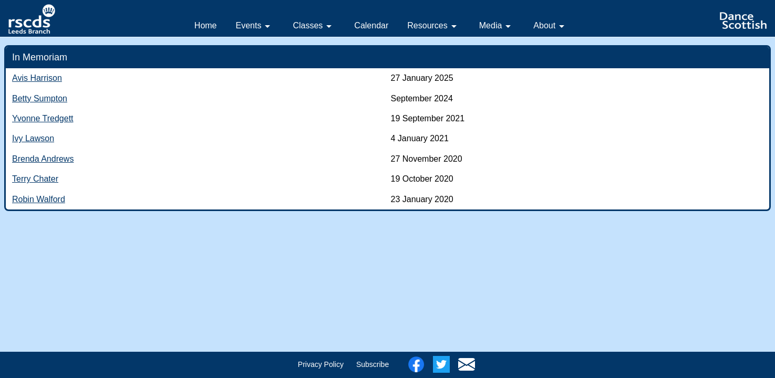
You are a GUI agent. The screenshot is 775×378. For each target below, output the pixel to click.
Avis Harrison (37, 78)
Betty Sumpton (39, 98)
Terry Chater (35, 178)
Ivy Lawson (33, 138)
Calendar (371, 25)
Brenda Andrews (43, 158)
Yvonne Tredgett (43, 118)
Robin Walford (38, 199)
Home (205, 25)
